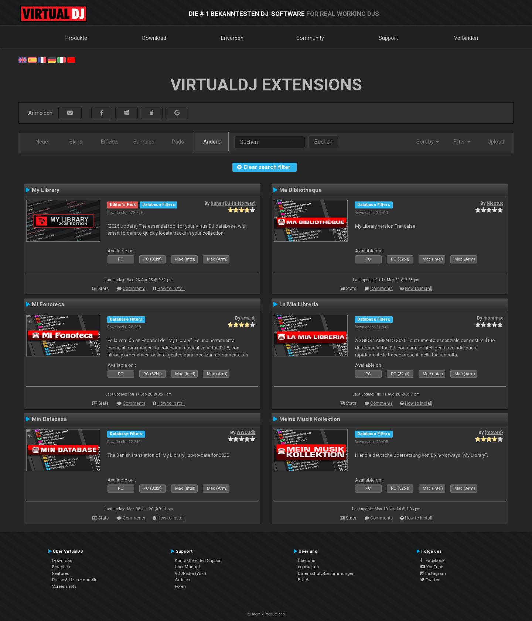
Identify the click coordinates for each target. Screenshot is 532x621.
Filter (461, 141)
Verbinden (466, 38)
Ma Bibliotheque (300, 190)
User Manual (187, 566)
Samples (143, 141)
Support (388, 38)
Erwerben (232, 38)
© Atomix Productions (266, 614)
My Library (45, 190)
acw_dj (248, 318)
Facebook (432, 560)
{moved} (494, 432)
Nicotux (495, 203)
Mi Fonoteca (48, 304)
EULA (303, 579)
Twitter (429, 579)
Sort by (427, 141)
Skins (75, 141)
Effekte (110, 141)
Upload (496, 141)
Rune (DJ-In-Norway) (233, 203)
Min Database (49, 419)
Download (154, 38)
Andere (212, 141)
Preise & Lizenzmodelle (74, 579)
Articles (182, 579)
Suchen (323, 141)
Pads (178, 141)
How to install (171, 288)
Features (60, 573)
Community (310, 38)
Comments (134, 288)
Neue (41, 141)
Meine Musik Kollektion (309, 419)
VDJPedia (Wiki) (190, 573)
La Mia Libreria (298, 304)
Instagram (433, 573)
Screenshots (64, 586)
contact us (308, 566)
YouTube (431, 566)
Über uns (306, 560)
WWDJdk (245, 432)
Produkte (76, 38)
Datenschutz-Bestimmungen (326, 573)
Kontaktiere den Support (198, 560)
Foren (180, 586)
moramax (493, 318)
